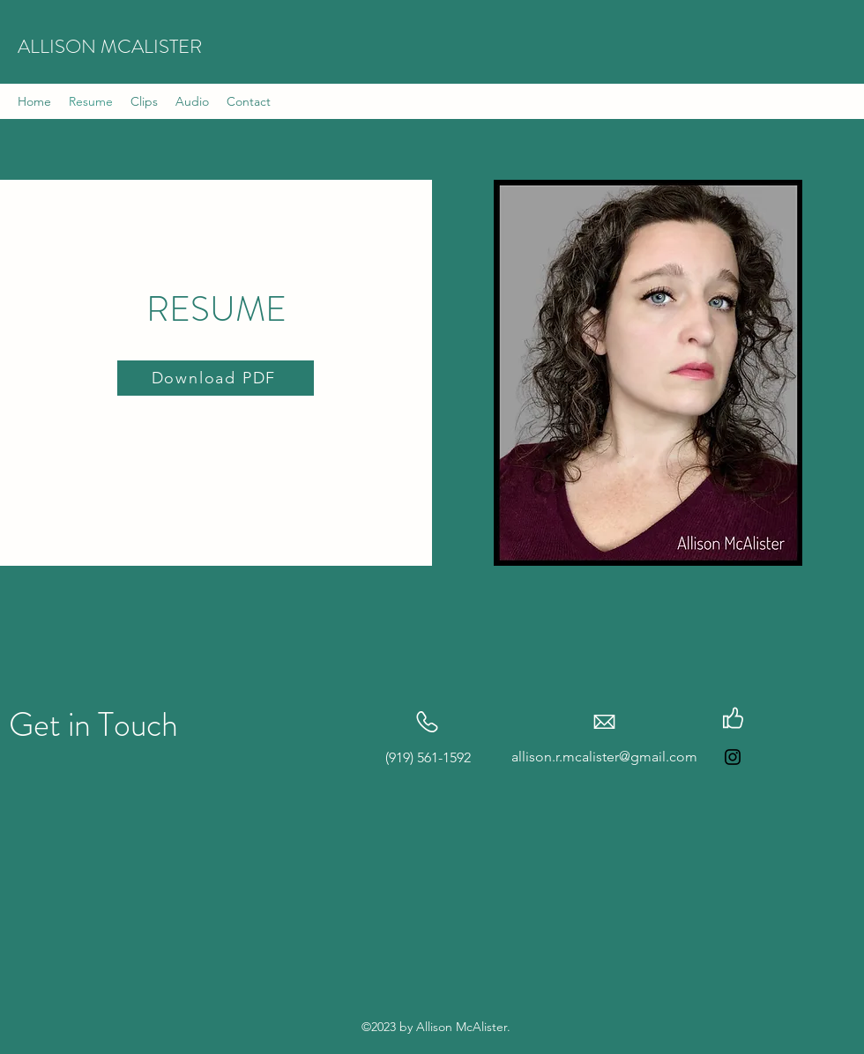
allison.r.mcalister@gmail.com (604, 756)
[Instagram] (732, 757)
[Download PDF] (215, 378)
